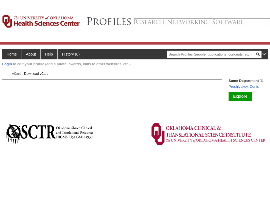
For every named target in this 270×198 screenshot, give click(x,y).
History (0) (71, 54)
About (31, 54)
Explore (240, 96)
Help (49, 54)
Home (12, 54)
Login (7, 64)
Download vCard (36, 74)
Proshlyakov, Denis (244, 86)
